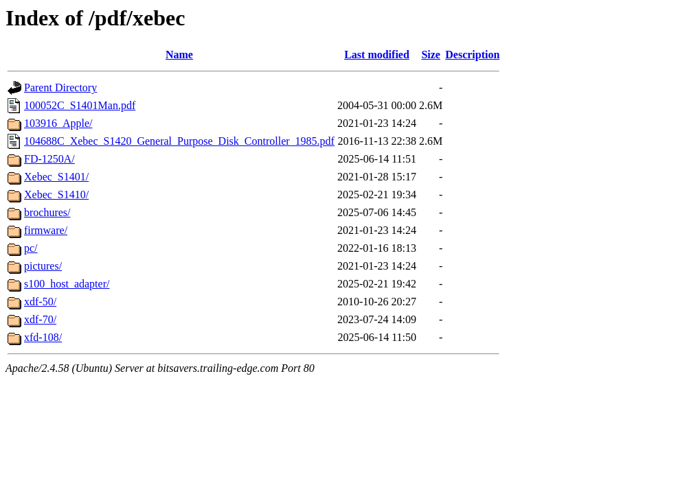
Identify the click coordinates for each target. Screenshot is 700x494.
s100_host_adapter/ (66, 284)
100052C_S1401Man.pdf (79, 105)
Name (179, 54)
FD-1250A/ (49, 159)
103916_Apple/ (58, 123)
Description (472, 54)
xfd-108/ (43, 337)
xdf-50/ (40, 301)
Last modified (376, 54)
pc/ (31, 248)
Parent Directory (60, 87)
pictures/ (43, 266)
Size (430, 54)
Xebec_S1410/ (56, 194)
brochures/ (47, 212)
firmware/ (45, 230)
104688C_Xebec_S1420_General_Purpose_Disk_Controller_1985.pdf (179, 141)
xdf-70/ (40, 319)
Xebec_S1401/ (56, 177)
